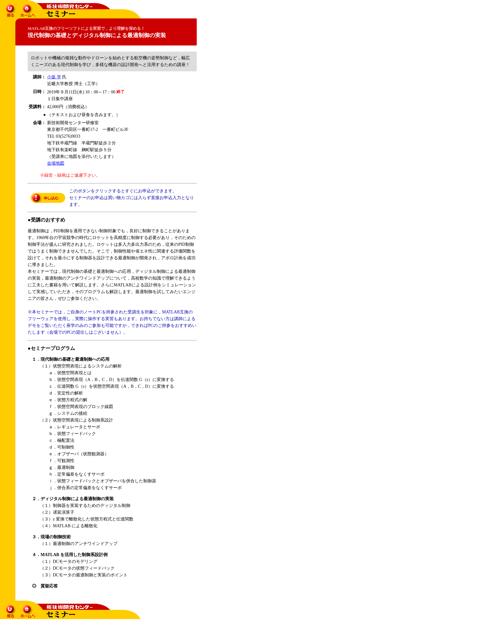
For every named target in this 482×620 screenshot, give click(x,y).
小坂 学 (54, 77)
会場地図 (55, 163)
